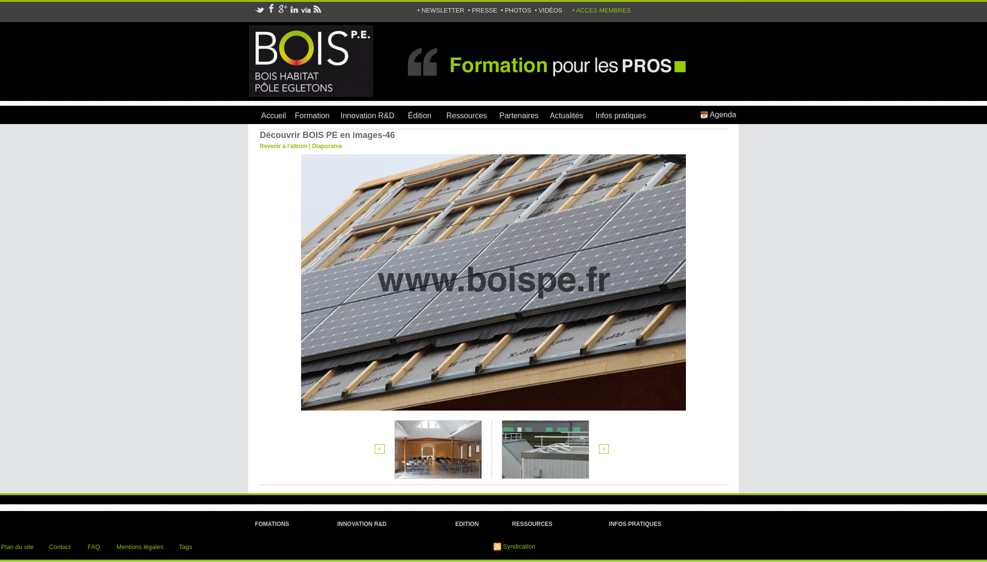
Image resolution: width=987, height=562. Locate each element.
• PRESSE (483, 10)
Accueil (273, 116)
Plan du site (17, 546)
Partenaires (519, 116)
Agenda (718, 115)
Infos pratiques (620, 116)
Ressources (466, 116)
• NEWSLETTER (442, 10)
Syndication (519, 546)
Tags (185, 546)
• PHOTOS (516, 10)
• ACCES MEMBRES (601, 10)
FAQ (94, 546)
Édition (419, 116)
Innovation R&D (367, 116)
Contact (60, 546)
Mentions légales (140, 546)
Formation (312, 116)
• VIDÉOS (548, 10)
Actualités (566, 116)
